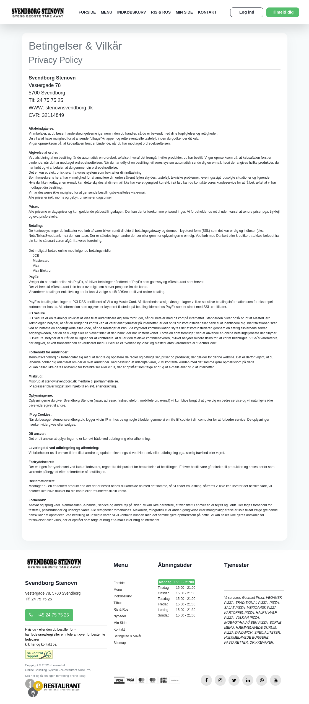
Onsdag (176, 593)
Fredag (176, 604)
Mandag (176, 582)
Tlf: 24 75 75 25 (38, 599)
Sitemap (119, 643)
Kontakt (207, 12)
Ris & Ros (161, 12)
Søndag (176, 615)
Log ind (246, 12)
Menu (106, 12)
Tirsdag (176, 587)
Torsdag (176, 599)
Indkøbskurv (131, 12)
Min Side (184, 12)
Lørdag (176, 610)
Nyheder (119, 616)
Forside (87, 12)
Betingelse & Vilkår (127, 636)
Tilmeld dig (283, 12)
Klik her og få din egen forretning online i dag (55, 675)
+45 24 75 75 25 (49, 615)
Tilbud (117, 603)
